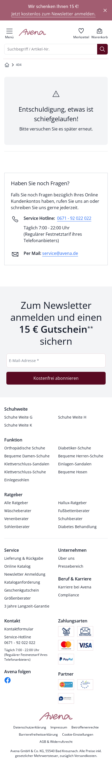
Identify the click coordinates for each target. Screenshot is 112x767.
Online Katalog (17, 566)
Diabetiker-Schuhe (74, 447)
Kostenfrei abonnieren (56, 378)
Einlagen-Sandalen (75, 463)
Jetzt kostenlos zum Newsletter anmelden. (53, 14)
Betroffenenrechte (85, 727)
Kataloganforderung (22, 582)
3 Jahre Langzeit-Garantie (26, 606)
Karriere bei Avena (74, 586)
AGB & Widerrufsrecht (56, 741)
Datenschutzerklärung (29, 727)
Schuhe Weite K (18, 425)
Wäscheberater (17, 510)
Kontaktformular (18, 628)
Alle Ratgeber (16, 502)
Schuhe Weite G (18, 417)
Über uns (66, 558)
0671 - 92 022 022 (74, 218)
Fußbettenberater (74, 510)
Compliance (68, 594)
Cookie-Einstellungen (77, 734)
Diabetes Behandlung (77, 526)
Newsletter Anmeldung (24, 574)
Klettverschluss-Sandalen (26, 463)
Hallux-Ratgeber (72, 502)
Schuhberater (70, 518)
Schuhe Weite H (72, 417)
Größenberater (17, 598)
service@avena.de (60, 253)
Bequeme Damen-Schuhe (27, 455)
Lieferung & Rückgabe (23, 558)
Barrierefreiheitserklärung (38, 734)
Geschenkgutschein (21, 590)
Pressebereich (70, 566)
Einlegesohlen (16, 479)
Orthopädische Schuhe (24, 447)
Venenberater (16, 518)
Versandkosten (85, 755)
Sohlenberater (17, 526)
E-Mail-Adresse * (24, 360)
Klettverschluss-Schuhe (25, 471)
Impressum (58, 727)
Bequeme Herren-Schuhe (80, 455)
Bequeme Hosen (72, 471)
